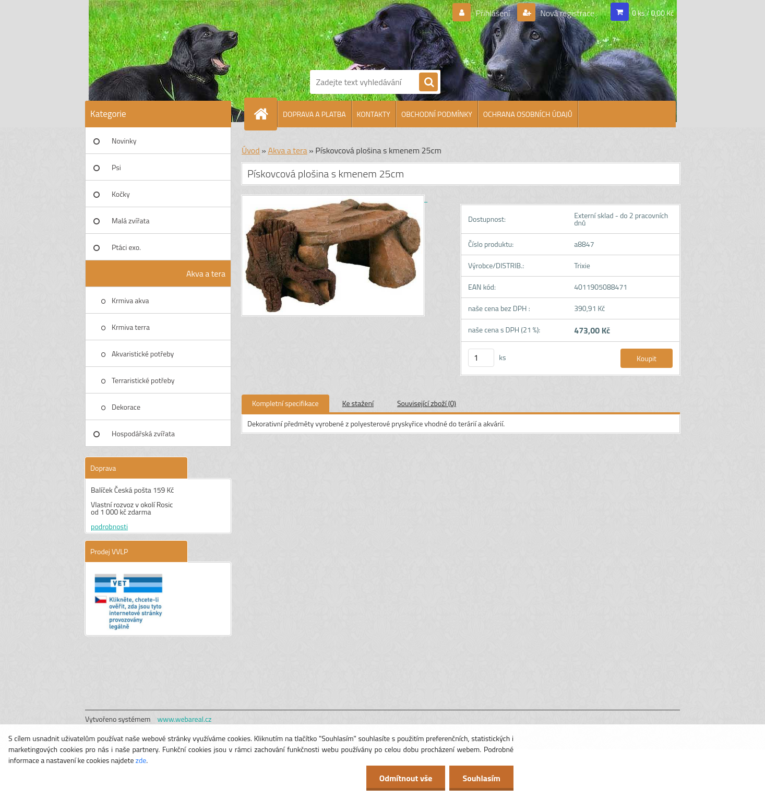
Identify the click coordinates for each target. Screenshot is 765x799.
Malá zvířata (131, 220)
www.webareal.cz (185, 718)
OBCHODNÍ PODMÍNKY (436, 114)
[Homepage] (265, 114)
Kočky (121, 193)
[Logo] (346, 33)
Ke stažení (358, 403)
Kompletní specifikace (285, 403)
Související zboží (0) (426, 403)
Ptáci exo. (126, 247)
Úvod (251, 150)
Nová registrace (567, 13)
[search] (428, 82)
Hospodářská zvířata (143, 433)
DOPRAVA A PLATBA (314, 114)
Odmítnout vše (406, 778)
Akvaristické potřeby (143, 353)
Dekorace (126, 406)
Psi (116, 167)
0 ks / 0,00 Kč (653, 12)
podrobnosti (109, 526)
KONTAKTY (373, 114)
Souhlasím (481, 778)
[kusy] (481, 358)
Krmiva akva (130, 300)
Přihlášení (493, 13)
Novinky (124, 140)
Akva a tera (205, 273)
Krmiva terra (131, 326)
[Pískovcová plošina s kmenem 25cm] (334, 198)
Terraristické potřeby (143, 380)
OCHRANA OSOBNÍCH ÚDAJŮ (527, 114)
